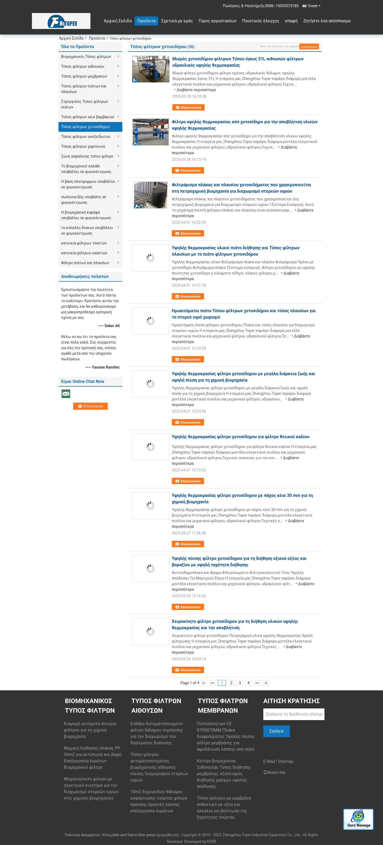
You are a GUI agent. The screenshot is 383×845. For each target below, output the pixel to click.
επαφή (291, 20)
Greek (314, 6)
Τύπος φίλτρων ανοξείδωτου (85, 136)
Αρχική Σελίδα (118, 20)
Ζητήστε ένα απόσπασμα (327, 20)
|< (203, 683)
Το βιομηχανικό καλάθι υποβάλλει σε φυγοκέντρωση (86, 169)
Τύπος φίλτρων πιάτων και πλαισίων (83, 89)
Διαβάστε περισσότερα (196, 90)
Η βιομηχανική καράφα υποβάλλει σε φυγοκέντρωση (86, 215)
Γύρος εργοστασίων (217, 20)
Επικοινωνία (191, 107)
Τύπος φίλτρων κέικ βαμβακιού (87, 117)
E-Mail (269, 761)
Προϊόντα (146, 20)
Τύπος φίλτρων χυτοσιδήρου (85, 127)
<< (212, 683)
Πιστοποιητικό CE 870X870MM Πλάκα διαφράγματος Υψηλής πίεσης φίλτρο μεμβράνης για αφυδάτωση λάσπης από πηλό (226, 736)
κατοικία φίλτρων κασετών (84, 253)
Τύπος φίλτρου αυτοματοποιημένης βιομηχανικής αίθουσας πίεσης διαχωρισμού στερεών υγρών (159, 767)
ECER (211, 841)
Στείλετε (276, 731)
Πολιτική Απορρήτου (82, 835)
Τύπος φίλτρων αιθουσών (82, 66)
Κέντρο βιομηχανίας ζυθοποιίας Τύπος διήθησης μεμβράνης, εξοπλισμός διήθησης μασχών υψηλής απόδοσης (224, 773)
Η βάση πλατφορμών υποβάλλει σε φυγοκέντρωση (88, 184)
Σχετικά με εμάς (177, 20)
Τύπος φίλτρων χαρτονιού (83, 146)
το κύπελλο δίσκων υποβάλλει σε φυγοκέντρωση (87, 230)
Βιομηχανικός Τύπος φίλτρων (86, 56)
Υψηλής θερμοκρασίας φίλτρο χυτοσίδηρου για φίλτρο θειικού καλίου (240, 436)
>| (265, 683)
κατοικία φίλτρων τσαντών (84, 243)
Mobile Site (274, 772)
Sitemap (285, 761)
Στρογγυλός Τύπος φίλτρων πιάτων (84, 104)
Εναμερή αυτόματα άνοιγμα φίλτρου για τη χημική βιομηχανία (90, 730)
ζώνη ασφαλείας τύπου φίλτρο (87, 156)
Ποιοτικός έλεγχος (261, 20)
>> (257, 683)
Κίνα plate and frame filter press (129, 835)
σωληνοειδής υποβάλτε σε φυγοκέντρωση (83, 200)
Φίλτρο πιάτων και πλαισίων (85, 263)
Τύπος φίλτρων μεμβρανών (84, 76)
